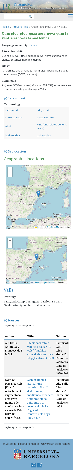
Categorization (18, 98)
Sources (13, 320)
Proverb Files (20, 26)
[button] (38, 193)
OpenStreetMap (53, 227)
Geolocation (16, 151)
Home (5, 26)
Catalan (33, 45)
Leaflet (39, 227)
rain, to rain (12, 110)
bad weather (12, 135)
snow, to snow (13, 117)
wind (8, 126)
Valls (8, 290)
